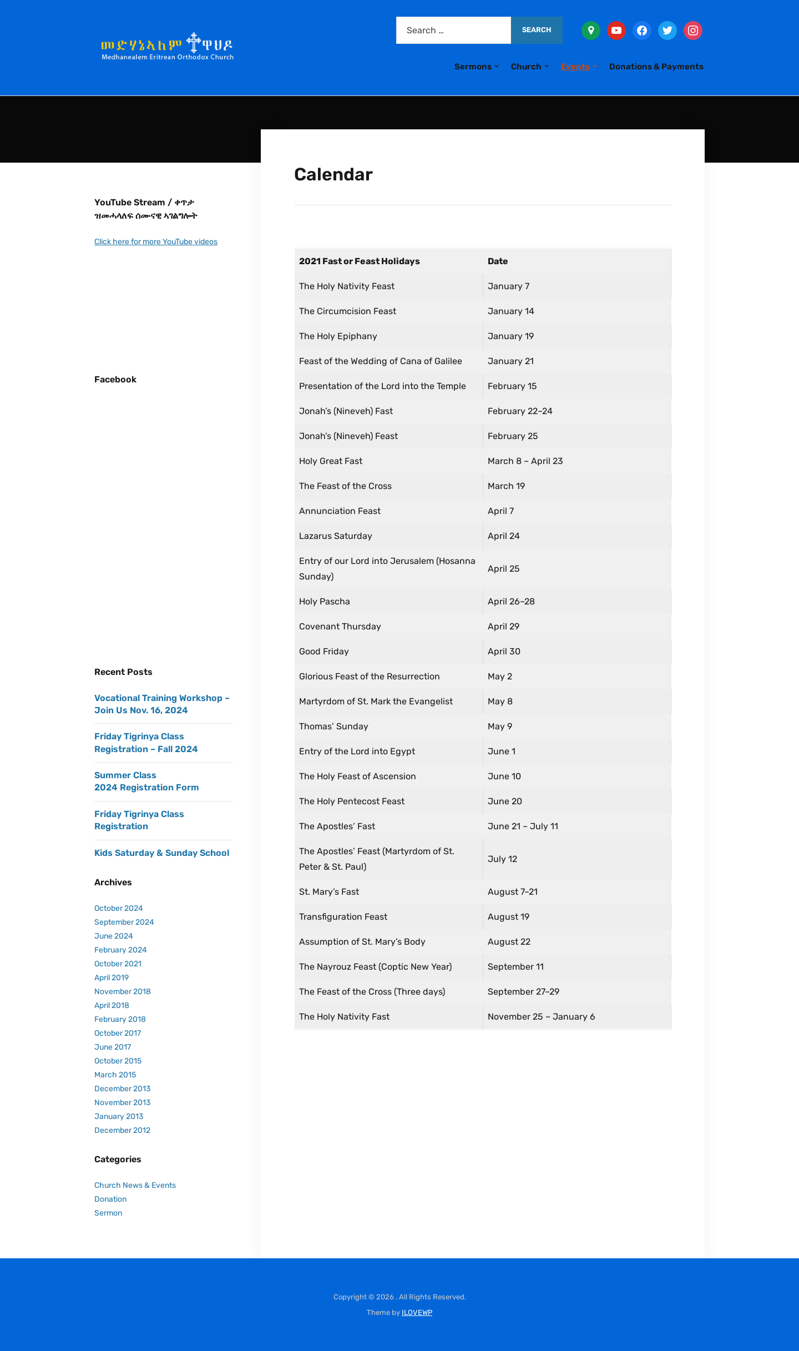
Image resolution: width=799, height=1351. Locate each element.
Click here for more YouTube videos (156, 241)
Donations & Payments (656, 67)
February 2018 (120, 1019)
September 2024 (124, 922)
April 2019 (111, 977)
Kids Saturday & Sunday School (161, 853)
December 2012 (122, 1130)
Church (526, 67)
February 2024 (120, 950)
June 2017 (112, 1047)
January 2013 (118, 1116)
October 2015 (117, 1061)
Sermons (473, 67)
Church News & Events (135, 1185)
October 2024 (118, 908)
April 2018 (111, 1005)
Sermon (108, 1213)
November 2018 (122, 991)
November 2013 (122, 1102)
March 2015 (115, 1075)
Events (575, 67)
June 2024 (113, 936)
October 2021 (117, 964)
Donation (110, 1199)
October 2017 (117, 1033)
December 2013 (122, 1088)
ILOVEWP (417, 1312)
